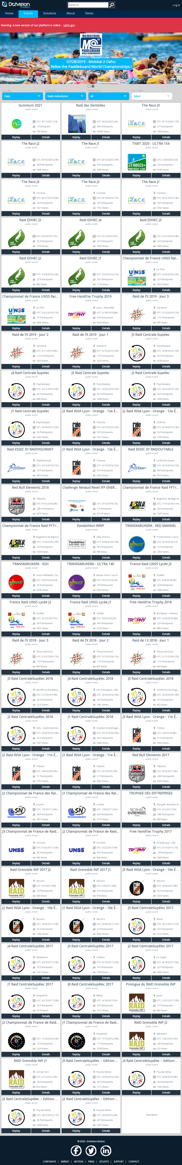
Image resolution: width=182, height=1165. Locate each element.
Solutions (49, 13)
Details (46, 137)
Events (28, 13)
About (70, 13)
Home (9, 13)
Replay (16, 137)
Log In (176, 5)
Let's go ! (69, 25)
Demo (89, 13)
